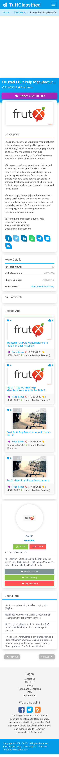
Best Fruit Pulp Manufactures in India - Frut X (29, 434)
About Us (29, 682)
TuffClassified (21, 5)
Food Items (18, 352)
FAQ (29, 692)
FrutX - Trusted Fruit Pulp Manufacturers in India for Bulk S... (27, 389)
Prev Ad (12, 656)
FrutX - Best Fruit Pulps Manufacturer (28, 480)
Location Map (29, 577)
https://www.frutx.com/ (42, 286)
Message (38, 547)
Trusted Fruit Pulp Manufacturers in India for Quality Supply (29, 82)
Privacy (29, 685)
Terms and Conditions (29, 689)
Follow (20, 547)
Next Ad (46, 656)
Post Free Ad (29, 695)
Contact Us (29, 679)
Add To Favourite (30, 571)
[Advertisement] (29, 47)
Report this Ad (30, 583)
